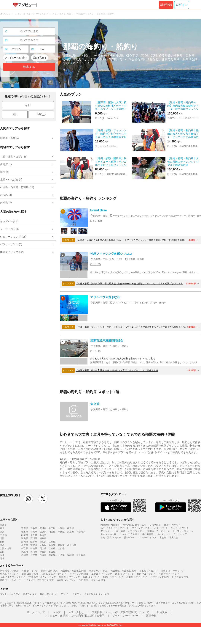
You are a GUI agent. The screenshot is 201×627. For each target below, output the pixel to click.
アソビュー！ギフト (71, 594)
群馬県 (33, 531)
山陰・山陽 (5, 548)
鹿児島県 (80, 555)
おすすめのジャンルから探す (117, 519)
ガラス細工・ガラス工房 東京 (39, 580)
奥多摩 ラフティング (69, 577)
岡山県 (43, 548)
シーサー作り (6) (10, 228)
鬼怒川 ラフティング (113, 577)
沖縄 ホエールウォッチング (42, 577)
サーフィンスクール (183, 531)
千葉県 (61, 531)
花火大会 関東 (98, 580)
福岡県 (24, 555)
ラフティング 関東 (79, 574)
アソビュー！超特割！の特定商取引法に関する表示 (74, 615)
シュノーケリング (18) (13, 236)
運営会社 (151, 615)
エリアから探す (9, 519)
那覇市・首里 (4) (10, 137)
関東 (2, 531)
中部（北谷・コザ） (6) (13, 156)
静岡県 (24, 541)
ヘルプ (56, 612)
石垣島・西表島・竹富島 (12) (17, 187)
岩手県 (33, 528)
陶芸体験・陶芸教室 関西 (73, 570)
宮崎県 (70, 555)
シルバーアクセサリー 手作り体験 (136, 534)
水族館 (162, 537)
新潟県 (43, 535)
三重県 (52, 541)
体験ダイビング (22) (12, 251)
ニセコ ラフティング (101, 574)
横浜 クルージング (146, 574)
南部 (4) (4, 171)
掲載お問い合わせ (49, 594)
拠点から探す (30, 594)
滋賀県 (24, 545)
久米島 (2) (6, 202)
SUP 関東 (83, 580)
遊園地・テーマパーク (158, 531)
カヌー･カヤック (172, 525)
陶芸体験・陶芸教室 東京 (123, 570)
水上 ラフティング (124, 574)
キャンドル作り (108, 534)
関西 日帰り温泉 (30, 574)
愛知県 (43, 541)
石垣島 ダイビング (148, 570)
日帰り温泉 (155, 525)
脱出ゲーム (129, 537)
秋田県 (52, 528)
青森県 (24, 528)
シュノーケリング (180, 528)
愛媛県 (43, 552)
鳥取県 (24, 548)
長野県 (33, 535)
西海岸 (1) (6, 164)
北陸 (2, 538)
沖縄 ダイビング (30, 570)
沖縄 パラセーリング (169, 574)
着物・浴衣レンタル (110, 537)
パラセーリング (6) (11, 244)
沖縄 (2, 558)
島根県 (33, 548)
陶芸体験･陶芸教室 (109, 525)
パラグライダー (136, 531)
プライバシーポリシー (125, 615)
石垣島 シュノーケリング (53, 574)
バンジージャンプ (147, 537)
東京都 (70, 531)
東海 (2, 541)
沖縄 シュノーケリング (172, 570)
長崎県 (43, 555)
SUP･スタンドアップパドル (114, 528)
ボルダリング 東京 (98, 570)
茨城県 (43, 531)
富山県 (24, 538)
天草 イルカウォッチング (12, 577)
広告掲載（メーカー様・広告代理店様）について (120, 612)
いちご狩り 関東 (180, 577)
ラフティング (180, 534)
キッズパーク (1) (10, 221)
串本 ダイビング (91, 577)
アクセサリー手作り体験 (112, 531)
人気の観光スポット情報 (96, 594)
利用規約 (162, 612)
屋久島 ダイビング (9, 574)
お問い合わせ (76, 612)
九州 (2, 555)
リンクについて (36, 612)
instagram (28, 498)
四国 (2, 552)
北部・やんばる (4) (11, 179)
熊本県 (52, 555)
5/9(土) (41, 114)
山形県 (61, 528)
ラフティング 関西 (159, 577)
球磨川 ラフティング (136, 577)
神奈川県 (80, 531)
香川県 (33, 552)
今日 (28, 105)
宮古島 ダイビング (66, 580)
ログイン (182, 4)
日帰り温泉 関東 (49, 570)
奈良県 (61, 545)
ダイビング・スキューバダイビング (150, 528)
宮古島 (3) (6, 194)
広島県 (52, 548)
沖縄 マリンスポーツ (10, 580)
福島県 (70, 528)
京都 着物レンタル (9, 570)
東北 (2, 528)
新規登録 (166, 4)
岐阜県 (33, 541)
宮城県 (43, 528)
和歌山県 (71, 545)
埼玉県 (52, 531)
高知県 (52, 552)
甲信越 (3, 535)
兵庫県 (52, 545)
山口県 (61, 548)
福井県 (43, 538)
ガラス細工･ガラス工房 (134, 525)
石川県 (33, 538)
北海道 (3, 525)
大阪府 (43, 545)
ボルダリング (163, 534)
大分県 (61, 555)
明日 (15, 114)
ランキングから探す (10, 594)
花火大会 (173, 537)
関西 (2, 545)
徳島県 (24, 552)
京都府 (33, 545)
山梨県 (24, 535)
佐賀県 (33, 555)
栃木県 (24, 531)
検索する (29, 66)
